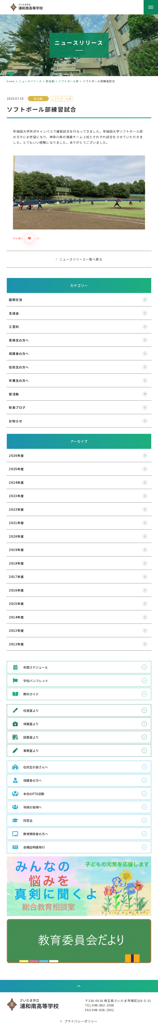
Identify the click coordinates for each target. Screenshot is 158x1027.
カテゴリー (79, 279)
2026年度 (21, 449)
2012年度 (21, 638)
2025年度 (21, 463)
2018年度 (21, 557)
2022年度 (21, 503)
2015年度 (21, 597)
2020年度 (21, 530)
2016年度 (21, 584)
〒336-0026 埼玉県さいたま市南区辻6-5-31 (113, 993)
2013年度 (21, 624)
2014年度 (21, 611)
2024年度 (21, 476)
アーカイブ (79, 435)
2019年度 (21, 544)
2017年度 (21, 570)
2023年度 (21, 490)
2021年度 (21, 517)
